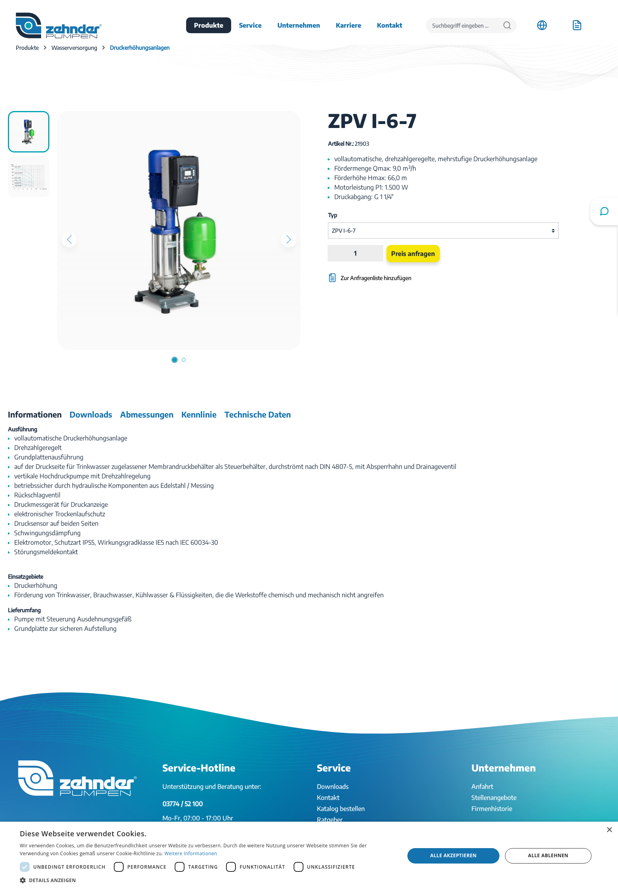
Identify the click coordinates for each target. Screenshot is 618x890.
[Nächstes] (289, 239)
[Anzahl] (355, 253)
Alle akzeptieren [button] (453, 855)
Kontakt (328, 798)
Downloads (333, 786)
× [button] (609, 830)
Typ (332, 215)
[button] (206, 880)
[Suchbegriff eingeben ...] (462, 25)
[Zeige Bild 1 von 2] (175, 360)
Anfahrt (482, 786)
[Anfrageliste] (576, 25)
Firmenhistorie (491, 809)
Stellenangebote (493, 798)
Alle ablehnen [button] (548, 855)
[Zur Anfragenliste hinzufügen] (404, 273)
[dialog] (309, 856)
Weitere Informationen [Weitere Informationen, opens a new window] (190, 853)
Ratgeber (330, 820)
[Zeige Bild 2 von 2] (184, 360)
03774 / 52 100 (182, 804)
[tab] (35, 414)
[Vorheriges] (69, 239)
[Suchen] (507, 25)
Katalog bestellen (341, 809)
